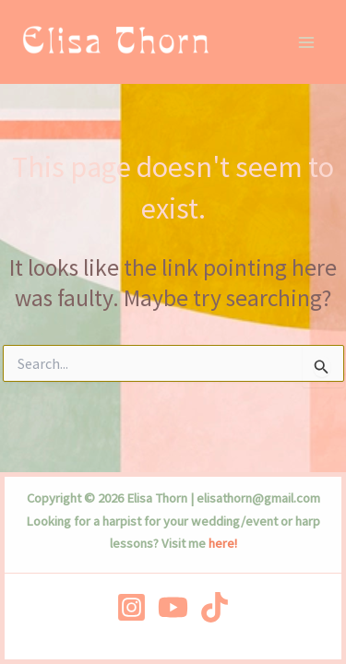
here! (223, 543)
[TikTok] (214, 607)
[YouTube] (173, 607)
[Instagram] (131, 607)
